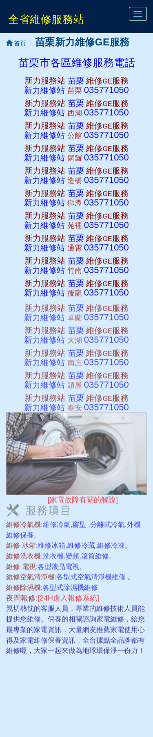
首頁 (16, 43)
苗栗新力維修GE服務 (82, 41)
